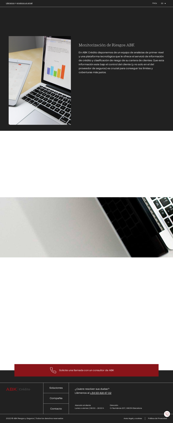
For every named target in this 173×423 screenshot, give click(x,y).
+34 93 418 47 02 (100, 393)
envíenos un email (24, 3)
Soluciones (56, 388)
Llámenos (10, 3)
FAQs (154, 3)
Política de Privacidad (157, 418)
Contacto (56, 408)
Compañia (56, 398)
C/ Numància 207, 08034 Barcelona (126, 408)
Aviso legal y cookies (133, 418)
